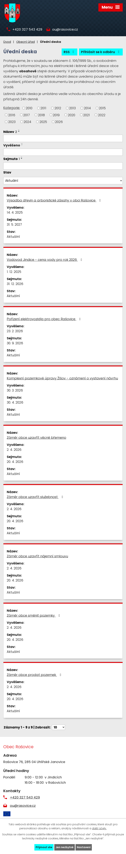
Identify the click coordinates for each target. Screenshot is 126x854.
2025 (43, 122)
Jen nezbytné (65, 847)
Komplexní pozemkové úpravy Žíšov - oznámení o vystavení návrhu (62, 378)
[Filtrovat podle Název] (63, 138)
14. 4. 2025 (15, 212)
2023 (12, 122)
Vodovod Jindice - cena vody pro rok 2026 (45, 259)
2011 (43, 108)
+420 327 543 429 (27, 29)
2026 (59, 122)
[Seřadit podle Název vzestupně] (19, 130)
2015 (102, 108)
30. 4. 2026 (15, 402)
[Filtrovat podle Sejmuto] (63, 166)
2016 (11, 115)
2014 (87, 108)
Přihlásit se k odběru (101, 52)
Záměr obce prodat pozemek (35, 674)
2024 (27, 122)
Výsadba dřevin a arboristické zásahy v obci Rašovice (54, 200)
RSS (70, 52)
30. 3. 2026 (15, 390)
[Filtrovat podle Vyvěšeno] (63, 152)
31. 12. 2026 (15, 283)
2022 (101, 115)
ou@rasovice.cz (65, 29)
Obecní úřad (25, 42)
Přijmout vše (44, 847)
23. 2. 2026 (15, 331)
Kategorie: (11, 107)
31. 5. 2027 (14, 224)
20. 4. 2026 (15, 461)
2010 (29, 108)
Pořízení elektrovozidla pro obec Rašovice (44, 319)
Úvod (7, 42)
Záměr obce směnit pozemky (34, 615)
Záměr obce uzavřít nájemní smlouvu (37, 556)
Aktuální (13, 236)
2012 (57, 108)
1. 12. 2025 (14, 271)
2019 (56, 115)
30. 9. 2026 (15, 343)
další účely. (99, 828)
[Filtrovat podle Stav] (63, 180)
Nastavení (84, 847)
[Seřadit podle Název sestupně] (19, 131)
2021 (86, 115)
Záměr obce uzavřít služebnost (35, 497)
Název (10, 131)
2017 (26, 115)
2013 (72, 108)
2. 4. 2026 (14, 449)
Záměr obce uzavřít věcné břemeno (36, 437)
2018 (41, 115)
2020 (71, 115)
